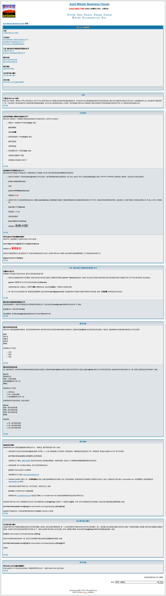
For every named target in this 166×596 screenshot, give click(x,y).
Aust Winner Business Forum (89, 4)
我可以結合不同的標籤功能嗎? (13, 44)
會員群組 (98, 15)
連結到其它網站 (8, 69)
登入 (104, 18)
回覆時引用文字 (8, 51)
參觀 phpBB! (26, 461)
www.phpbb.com (14, 482)
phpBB (78, 590)
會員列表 (88, 15)
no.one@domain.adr (24, 495)
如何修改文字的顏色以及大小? (13, 42)
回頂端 (5, 105)
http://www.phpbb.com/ (31, 475)
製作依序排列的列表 (10, 62)
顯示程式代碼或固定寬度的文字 (14, 53)
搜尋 (79, 15)
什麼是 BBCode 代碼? (11, 33)
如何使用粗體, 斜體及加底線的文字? (15, 40)
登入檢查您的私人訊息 (91, 18)
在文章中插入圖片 (9, 75)
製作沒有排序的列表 (10, 60)
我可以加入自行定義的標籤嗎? (13, 82)
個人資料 (76, 18)
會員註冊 (108, 15)
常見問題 (71, 15)
